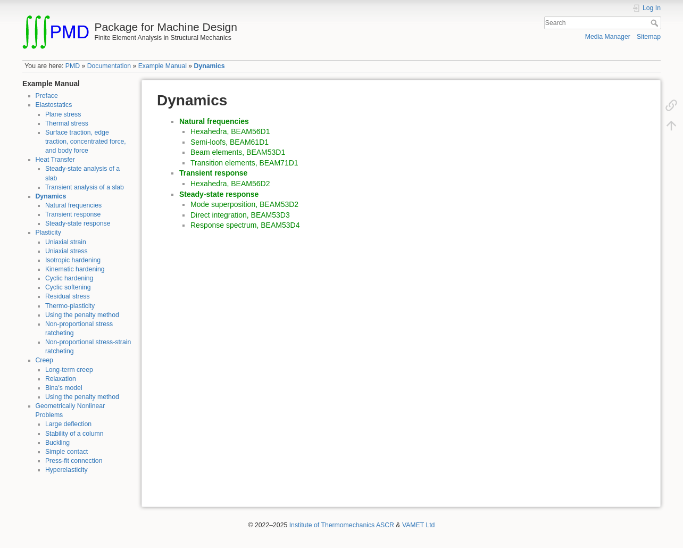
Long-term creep (69, 369)
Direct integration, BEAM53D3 (240, 215)
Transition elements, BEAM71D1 (244, 163)
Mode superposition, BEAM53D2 (244, 204)
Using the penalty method (82, 315)
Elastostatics (54, 105)
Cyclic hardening (69, 278)
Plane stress (63, 114)
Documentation (109, 66)
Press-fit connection (74, 460)
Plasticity (48, 232)
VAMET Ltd (418, 525)
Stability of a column (74, 433)
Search (656, 23)
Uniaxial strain (65, 242)
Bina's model (63, 388)
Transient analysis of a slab (84, 187)
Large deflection (68, 424)
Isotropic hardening (73, 260)
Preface (47, 95)
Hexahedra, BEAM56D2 (230, 183)
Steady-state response (78, 223)
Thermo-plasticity (70, 306)
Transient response (73, 214)
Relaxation (60, 379)
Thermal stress (66, 123)
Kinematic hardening (75, 269)
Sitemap (649, 36)
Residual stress (67, 296)
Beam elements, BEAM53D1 (237, 152)
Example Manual (162, 66)
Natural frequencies (73, 205)
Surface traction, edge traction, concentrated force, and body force (85, 141)
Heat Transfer (55, 159)
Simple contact (66, 451)
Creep (44, 360)
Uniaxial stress (66, 251)
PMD (72, 66)
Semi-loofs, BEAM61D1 (229, 142)
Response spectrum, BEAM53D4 (244, 225)
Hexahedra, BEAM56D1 (230, 131)
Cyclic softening (68, 287)
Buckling (57, 442)
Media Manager (607, 36)
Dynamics (209, 66)
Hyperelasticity (66, 470)
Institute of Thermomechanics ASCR (341, 525)
